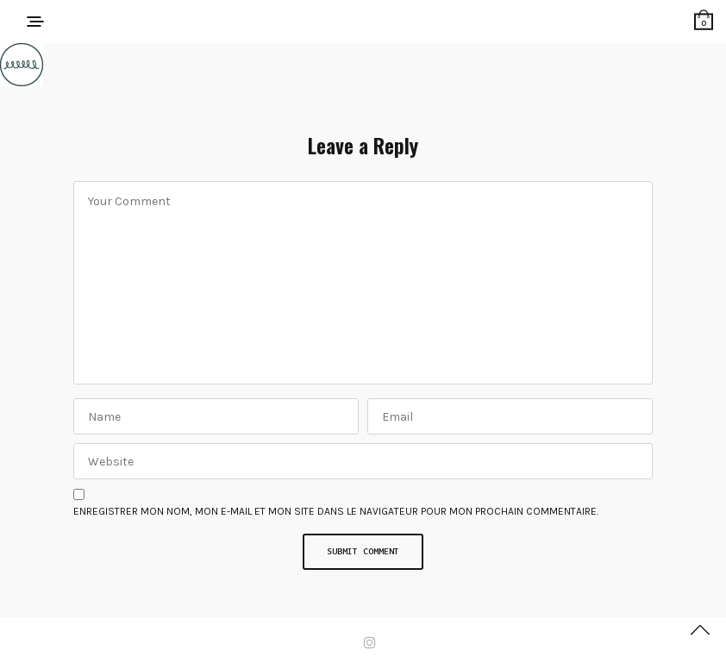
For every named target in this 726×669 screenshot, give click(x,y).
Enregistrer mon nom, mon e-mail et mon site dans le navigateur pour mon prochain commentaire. (335, 511)
